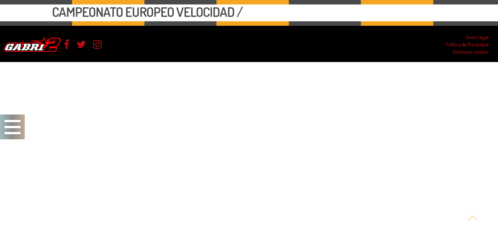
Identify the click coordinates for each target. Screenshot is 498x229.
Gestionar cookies (470, 52)
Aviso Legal (477, 37)
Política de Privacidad (467, 44)
